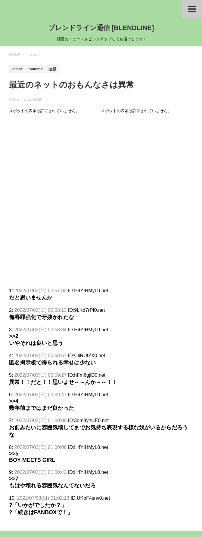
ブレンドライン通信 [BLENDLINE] (101, 28)
